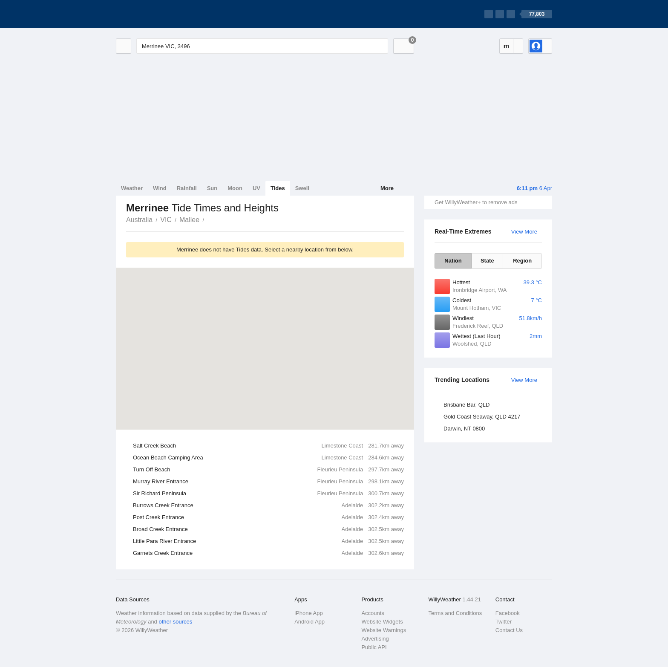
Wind (160, 188)
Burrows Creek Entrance (268, 505)
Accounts (372, 613)
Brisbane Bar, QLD (466, 404)
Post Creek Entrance (268, 517)
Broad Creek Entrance (268, 529)
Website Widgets (382, 621)
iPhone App (308, 613)
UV (256, 188)
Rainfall (187, 188)
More (387, 188)
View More (524, 231)
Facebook (507, 613)
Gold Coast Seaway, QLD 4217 (481, 416)
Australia (139, 219)
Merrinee (208, 219)
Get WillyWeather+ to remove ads (476, 202)
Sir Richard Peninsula (268, 493)
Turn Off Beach (268, 469)
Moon (234, 188)
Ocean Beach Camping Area (268, 457)
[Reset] (365, 46)
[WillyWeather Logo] (156, 14)
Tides (278, 188)
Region (522, 260)
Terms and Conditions (455, 613)
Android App (309, 621)
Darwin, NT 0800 (464, 428)
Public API (373, 647)
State (487, 260)
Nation (452, 260)
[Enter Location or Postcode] (262, 46)
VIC (166, 219)
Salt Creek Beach (268, 446)
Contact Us (509, 630)
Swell (302, 188)
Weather (132, 188)
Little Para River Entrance (268, 541)
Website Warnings (383, 630)
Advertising (375, 638)
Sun (212, 188)
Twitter (503, 621)
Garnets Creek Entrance (268, 553)
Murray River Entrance (268, 481)
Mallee (189, 219)
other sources (175, 621)
